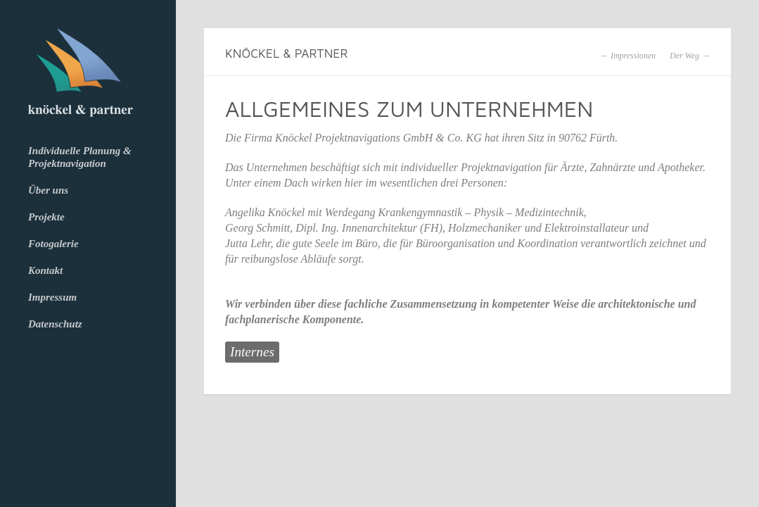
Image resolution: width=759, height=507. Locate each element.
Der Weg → (690, 55)
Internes (252, 351)
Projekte (46, 217)
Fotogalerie (53, 243)
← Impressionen (628, 55)
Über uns (48, 190)
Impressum (52, 297)
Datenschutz (55, 324)
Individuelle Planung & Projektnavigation (80, 157)
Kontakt (45, 270)
